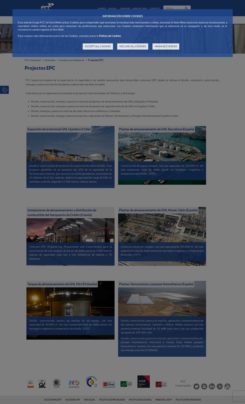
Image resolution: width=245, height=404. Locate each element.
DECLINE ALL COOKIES (133, 46)
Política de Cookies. (110, 35)
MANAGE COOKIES (166, 46)
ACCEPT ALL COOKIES (98, 46)
